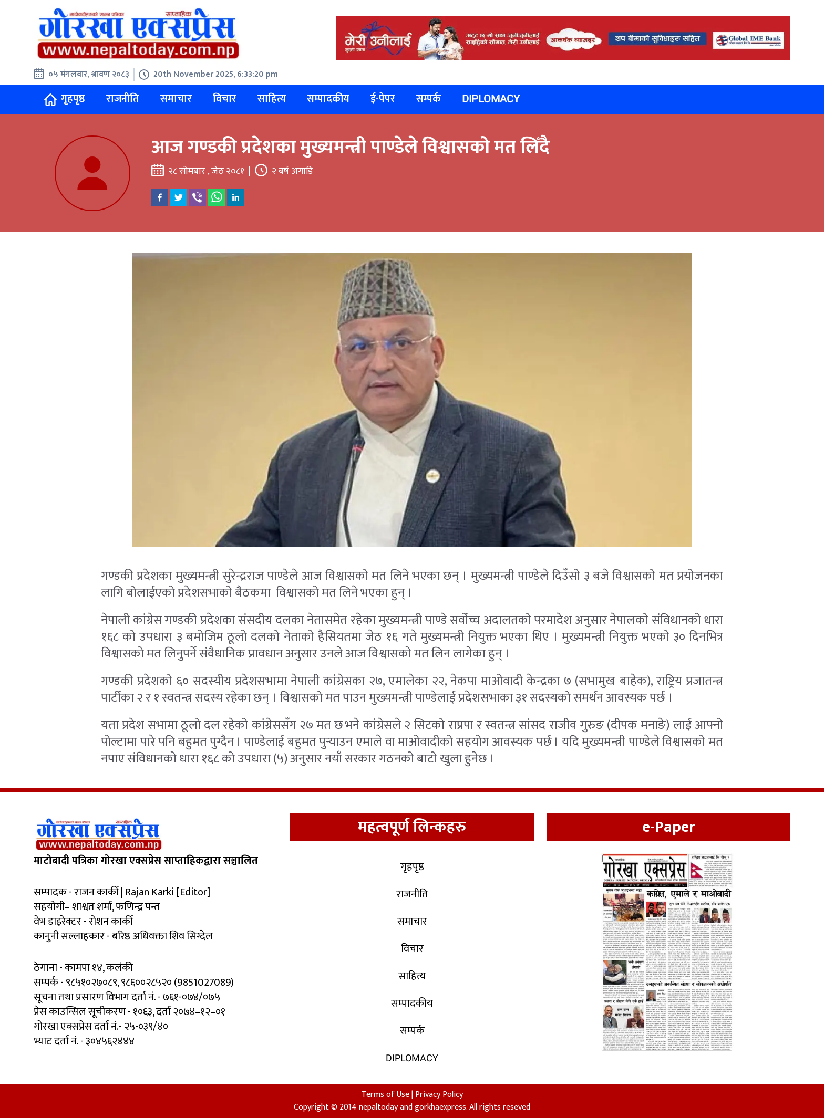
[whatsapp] (216, 197)
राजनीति (122, 99)
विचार (224, 99)
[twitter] (178, 197)
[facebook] (159, 197)
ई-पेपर (382, 99)
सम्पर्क (428, 99)
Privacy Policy (439, 1095)
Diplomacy (491, 98)
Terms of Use (385, 1095)
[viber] (197, 197)
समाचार (176, 99)
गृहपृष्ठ (64, 99)
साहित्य (272, 99)
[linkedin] (235, 197)
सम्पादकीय (328, 99)
